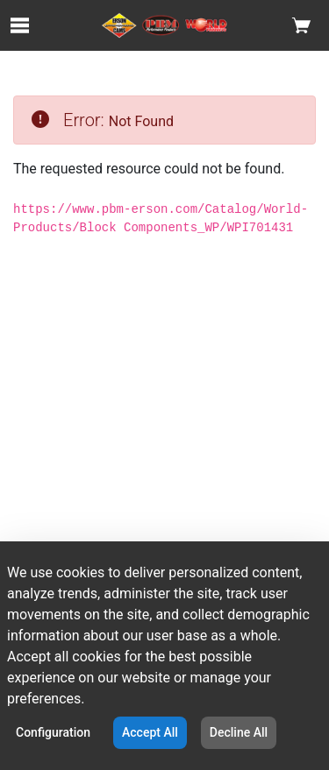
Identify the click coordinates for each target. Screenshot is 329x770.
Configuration (53, 732)
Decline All (239, 732)
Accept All (150, 732)
